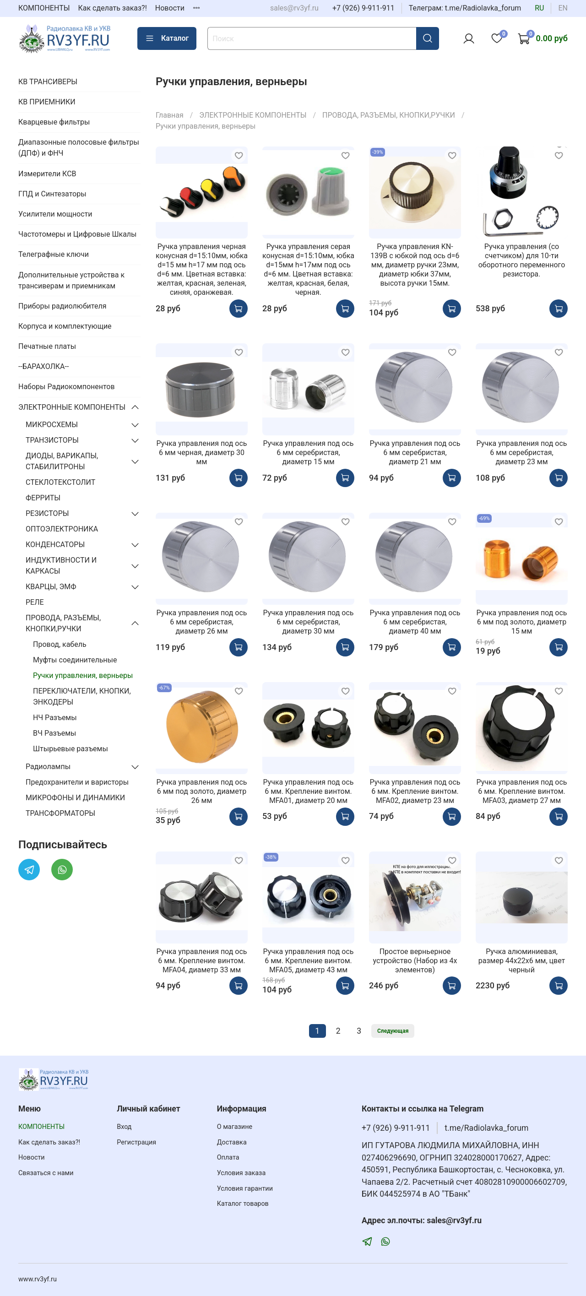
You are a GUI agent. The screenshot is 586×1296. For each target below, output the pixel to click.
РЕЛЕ (35, 602)
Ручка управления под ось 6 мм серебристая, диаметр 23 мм (521, 452)
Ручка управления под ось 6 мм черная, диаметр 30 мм (201, 452)
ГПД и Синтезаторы (52, 194)
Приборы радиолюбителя (62, 306)
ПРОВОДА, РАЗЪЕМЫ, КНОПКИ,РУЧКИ (388, 115)
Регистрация (136, 1142)
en (563, 8)
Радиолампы (48, 766)
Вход (124, 1127)
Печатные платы (47, 346)
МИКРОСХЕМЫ (52, 424)
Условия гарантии (245, 1189)
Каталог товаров (243, 1204)
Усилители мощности (55, 214)
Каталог (167, 38)
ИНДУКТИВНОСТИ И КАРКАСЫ (61, 565)
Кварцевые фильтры (54, 122)
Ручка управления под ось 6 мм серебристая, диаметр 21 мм (414, 452)
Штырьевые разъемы (70, 748)
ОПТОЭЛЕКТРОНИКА (62, 529)
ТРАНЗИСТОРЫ (52, 440)
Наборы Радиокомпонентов (66, 386)
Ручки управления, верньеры (83, 675)
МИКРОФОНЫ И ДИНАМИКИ (75, 797)
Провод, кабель (60, 644)
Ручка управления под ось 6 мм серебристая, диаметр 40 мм (414, 621)
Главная (170, 115)
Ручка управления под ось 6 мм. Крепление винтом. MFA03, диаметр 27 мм (521, 791)
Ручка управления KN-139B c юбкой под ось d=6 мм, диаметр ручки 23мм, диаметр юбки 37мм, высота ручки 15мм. (414, 264)
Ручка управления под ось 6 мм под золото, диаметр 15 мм (521, 621)
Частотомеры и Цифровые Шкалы (77, 234)
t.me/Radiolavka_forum (486, 1128)
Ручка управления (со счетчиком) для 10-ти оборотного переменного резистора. (521, 260)
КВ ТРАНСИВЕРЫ (47, 81)
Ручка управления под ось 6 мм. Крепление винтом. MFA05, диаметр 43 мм (308, 960)
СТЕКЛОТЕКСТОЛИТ (60, 482)
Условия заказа (241, 1173)
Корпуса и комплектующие (65, 326)
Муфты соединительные (75, 660)
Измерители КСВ (47, 173)
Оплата (228, 1157)
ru (539, 8)
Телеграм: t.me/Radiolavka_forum (465, 8)
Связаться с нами (45, 1173)
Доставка (232, 1142)
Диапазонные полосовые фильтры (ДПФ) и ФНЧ (78, 147)
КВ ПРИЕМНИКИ (47, 102)
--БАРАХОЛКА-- (43, 366)
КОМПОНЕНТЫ (44, 8)
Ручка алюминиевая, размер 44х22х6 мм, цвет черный (521, 960)
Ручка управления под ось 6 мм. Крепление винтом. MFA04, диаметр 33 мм (201, 960)
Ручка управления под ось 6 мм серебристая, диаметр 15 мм (308, 452)
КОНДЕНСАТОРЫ (55, 544)
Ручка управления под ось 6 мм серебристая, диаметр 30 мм (308, 621)
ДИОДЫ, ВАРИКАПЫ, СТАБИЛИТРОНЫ (62, 461)
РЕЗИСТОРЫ (47, 513)
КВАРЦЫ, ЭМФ (51, 586)
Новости (169, 8)
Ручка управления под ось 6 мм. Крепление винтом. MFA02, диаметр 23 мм (414, 791)
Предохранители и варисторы (77, 782)
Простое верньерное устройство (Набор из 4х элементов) (415, 960)
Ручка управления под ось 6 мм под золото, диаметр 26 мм (201, 791)
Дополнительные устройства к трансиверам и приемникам (71, 280)
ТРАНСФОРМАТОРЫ (60, 813)
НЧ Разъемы (55, 717)
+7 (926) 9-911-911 (363, 8)
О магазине (234, 1127)
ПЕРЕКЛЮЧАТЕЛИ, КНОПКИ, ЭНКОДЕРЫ (82, 696)
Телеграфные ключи (53, 254)
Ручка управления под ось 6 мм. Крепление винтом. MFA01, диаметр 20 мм (308, 791)
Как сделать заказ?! (112, 8)
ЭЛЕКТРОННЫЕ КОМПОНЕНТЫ (252, 115)
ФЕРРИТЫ (43, 497)
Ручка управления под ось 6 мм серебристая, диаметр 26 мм (201, 621)
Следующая (392, 1031)
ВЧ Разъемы (54, 733)
